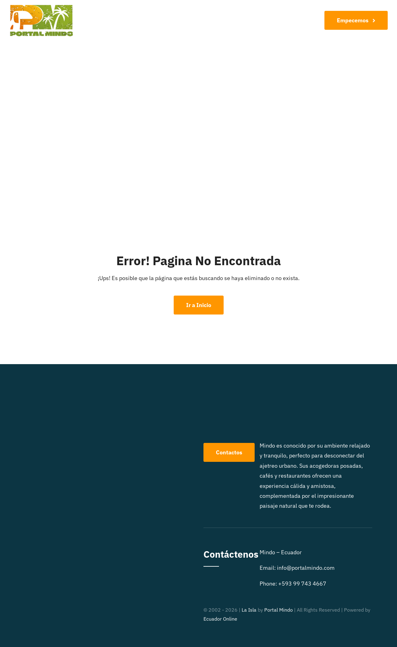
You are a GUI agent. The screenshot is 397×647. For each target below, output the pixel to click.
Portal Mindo (278, 610)
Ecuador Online (220, 619)
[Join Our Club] (356, 20)
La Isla (249, 610)
